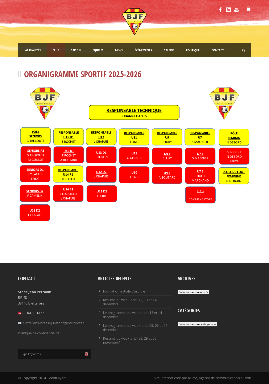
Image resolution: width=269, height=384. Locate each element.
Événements (143, 50)
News (119, 50)
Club (56, 50)
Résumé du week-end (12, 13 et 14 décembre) (129, 302)
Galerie (169, 50)
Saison (76, 50)
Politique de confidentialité (38, 333)
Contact (217, 50)
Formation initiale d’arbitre (124, 291)
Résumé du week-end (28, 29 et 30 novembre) (129, 340)
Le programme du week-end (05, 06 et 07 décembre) (135, 327)
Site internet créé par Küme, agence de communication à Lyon (202, 378)
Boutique (193, 50)
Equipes (97, 50)
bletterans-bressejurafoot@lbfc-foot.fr (53, 323)
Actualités (33, 50)
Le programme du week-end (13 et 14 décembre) (132, 314)
